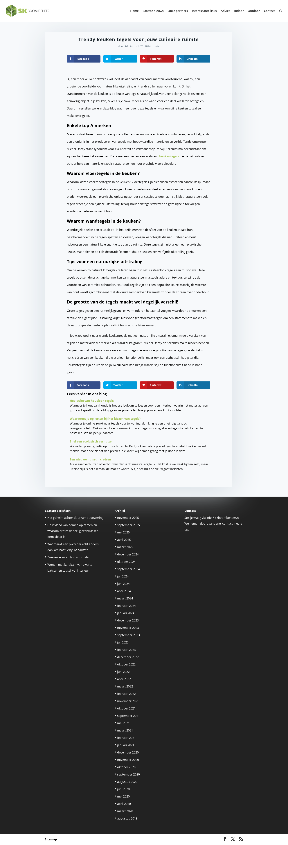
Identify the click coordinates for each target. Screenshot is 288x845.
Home (134, 11)
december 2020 (128, 752)
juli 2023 (123, 642)
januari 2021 (125, 745)
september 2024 (128, 569)
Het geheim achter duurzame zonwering (75, 518)
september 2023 (128, 635)
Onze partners (178, 11)
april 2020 (124, 804)
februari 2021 (126, 738)
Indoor (239, 11)
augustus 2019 (127, 818)
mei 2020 (123, 796)
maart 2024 (125, 598)
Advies (225, 11)
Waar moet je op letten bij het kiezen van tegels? (105, 419)
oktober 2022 (126, 664)
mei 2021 (123, 723)
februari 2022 (126, 694)
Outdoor (254, 11)
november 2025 (128, 518)
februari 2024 (126, 606)
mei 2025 (123, 532)
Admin (129, 46)
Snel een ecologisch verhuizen (92, 441)
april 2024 (124, 591)
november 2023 (128, 628)
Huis (156, 46)
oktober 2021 (126, 708)
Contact (269, 11)
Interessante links (204, 11)
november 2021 (128, 701)
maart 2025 (125, 547)
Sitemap (51, 839)
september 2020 (128, 774)
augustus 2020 (127, 782)
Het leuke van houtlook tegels (92, 401)
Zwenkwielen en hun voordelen (68, 557)
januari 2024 (125, 613)
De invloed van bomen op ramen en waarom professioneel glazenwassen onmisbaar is (72, 531)
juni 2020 (123, 789)
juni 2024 (123, 584)
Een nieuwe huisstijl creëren (90, 459)
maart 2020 (125, 811)
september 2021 (128, 716)
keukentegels (169, 156)
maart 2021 (125, 730)
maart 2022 (125, 686)
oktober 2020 (126, 767)
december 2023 (128, 620)
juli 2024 (123, 576)
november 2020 (128, 760)
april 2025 (124, 540)
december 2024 (128, 554)
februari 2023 (126, 650)
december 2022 (128, 657)
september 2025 (128, 525)
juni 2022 (123, 672)
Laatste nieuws (153, 11)
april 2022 (124, 679)
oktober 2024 (126, 562)
